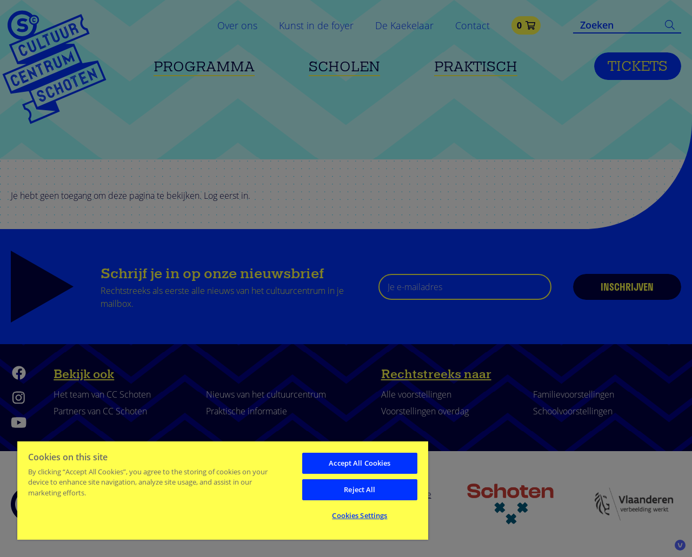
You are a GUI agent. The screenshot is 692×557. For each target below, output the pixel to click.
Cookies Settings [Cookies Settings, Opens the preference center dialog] (359, 515)
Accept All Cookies (359, 463)
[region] (222, 490)
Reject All (359, 489)
